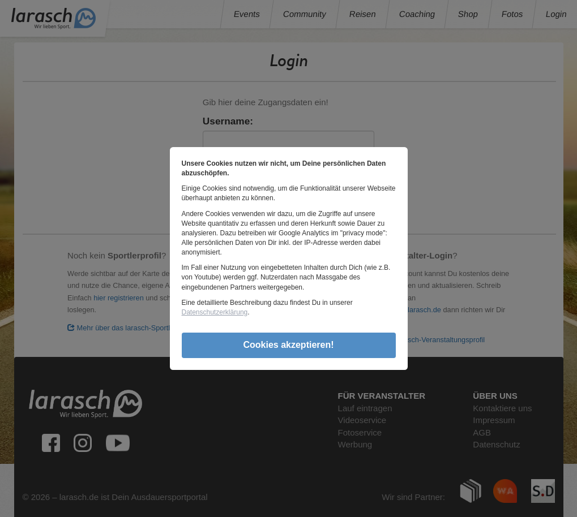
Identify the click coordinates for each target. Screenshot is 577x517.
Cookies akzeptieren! (288, 345)
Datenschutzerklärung (215, 312)
